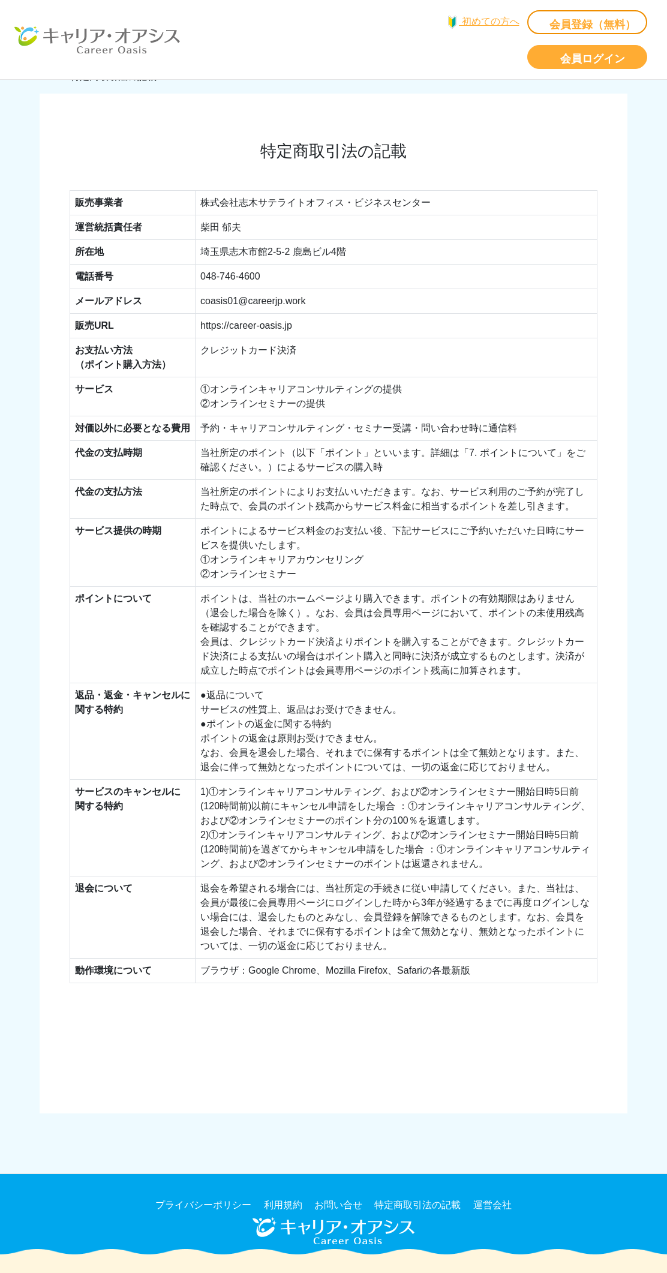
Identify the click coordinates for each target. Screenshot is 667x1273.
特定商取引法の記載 (417, 1205)
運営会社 (492, 1205)
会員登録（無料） (593, 25)
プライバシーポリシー (203, 1205)
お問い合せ (338, 1205)
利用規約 (283, 1205)
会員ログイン (592, 59)
